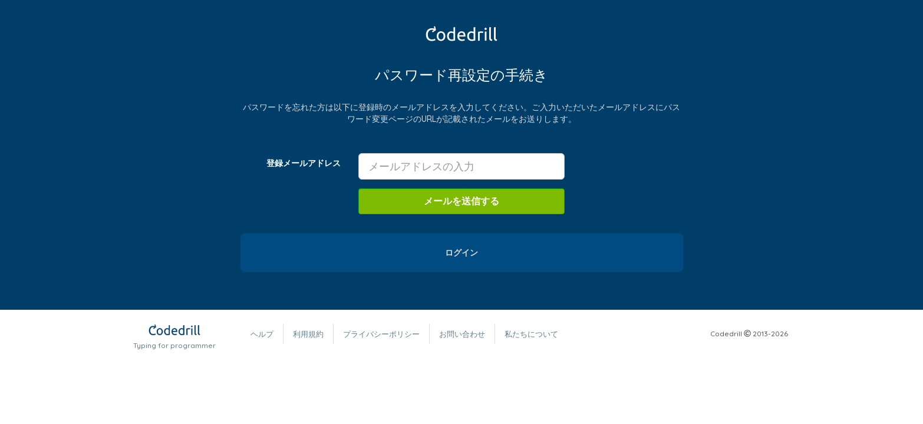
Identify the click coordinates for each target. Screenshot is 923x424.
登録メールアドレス (303, 163)
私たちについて (531, 334)
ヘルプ (261, 334)
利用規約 (308, 334)
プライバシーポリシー (381, 334)
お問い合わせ (462, 334)
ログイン (461, 252)
